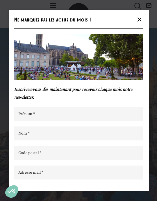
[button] (11, 191)
